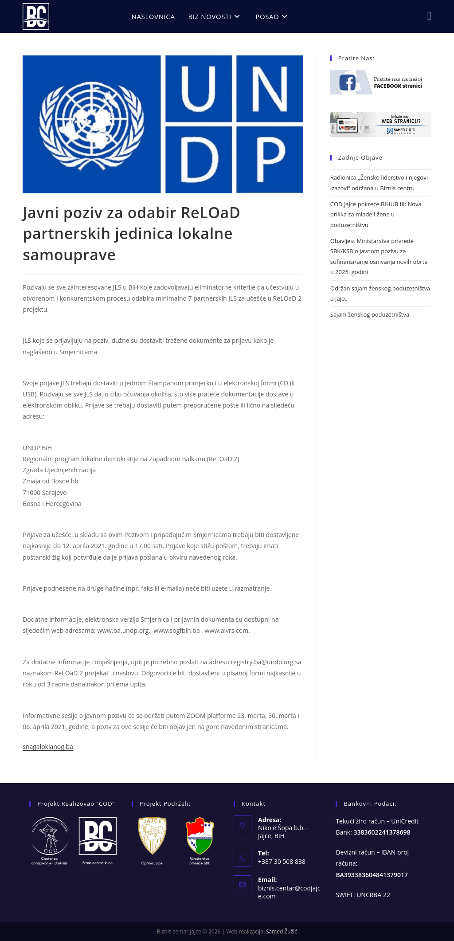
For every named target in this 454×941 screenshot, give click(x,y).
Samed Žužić (281, 931)
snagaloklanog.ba (48, 746)
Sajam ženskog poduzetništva (369, 314)
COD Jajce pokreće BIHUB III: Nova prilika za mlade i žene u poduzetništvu (376, 214)
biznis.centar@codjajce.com (289, 892)
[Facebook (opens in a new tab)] (429, 15)
